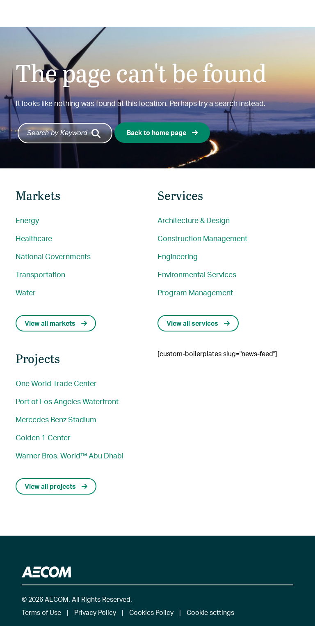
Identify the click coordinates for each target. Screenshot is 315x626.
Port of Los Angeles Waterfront (67, 401)
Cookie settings (210, 612)
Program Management (195, 292)
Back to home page (162, 132)
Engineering (178, 256)
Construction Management (202, 238)
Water (26, 292)
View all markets (56, 323)
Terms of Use (41, 612)
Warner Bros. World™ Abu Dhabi (69, 455)
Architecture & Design (194, 220)
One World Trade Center (56, 383)
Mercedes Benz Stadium (56, 419)
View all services (198, 323)
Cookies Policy (151, 612)
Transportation (40, 274)
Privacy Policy (95, 612)
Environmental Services (197, 274)
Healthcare (34, 238)
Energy (27, 220)
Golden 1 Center (43, 437)
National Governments (53, 256)
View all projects (56, 486)
